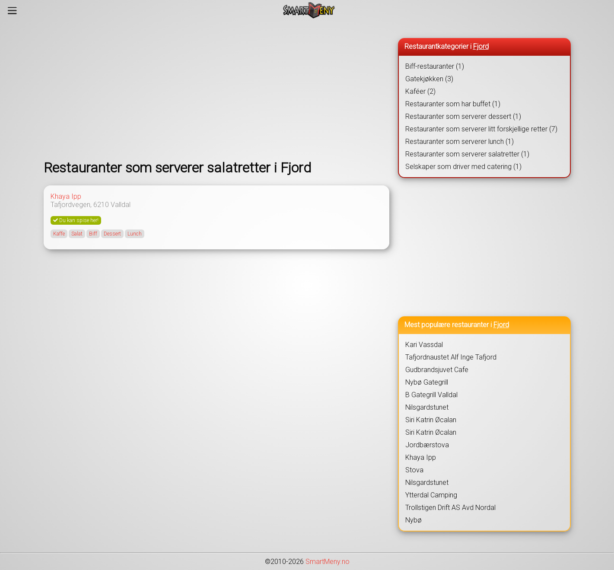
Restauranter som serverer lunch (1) (459, 141)
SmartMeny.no (327, 561)
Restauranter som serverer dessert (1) (463, 116)
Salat (77, 234)
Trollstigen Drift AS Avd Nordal (450, 507)
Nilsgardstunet (427, 407)
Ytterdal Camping (431, 495)
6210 (101, 205)
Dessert (112, 234)
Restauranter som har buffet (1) (452, 104)
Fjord (481, 46)
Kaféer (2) (420, 91)
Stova (414, 470)
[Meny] (12, 10)
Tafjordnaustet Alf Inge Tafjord (450, 357)
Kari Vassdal (424, 345)
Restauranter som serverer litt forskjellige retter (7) (481, 129)
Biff (93, 234)
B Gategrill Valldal (431, 395)
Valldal (120, 205)
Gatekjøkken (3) (429, 79)
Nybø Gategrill (426, 382)
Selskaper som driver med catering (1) (463, 166)
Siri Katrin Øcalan (430, 420)
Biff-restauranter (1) (434, 66)
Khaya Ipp (66, 196)
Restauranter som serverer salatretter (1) (467, 154)
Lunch (134, 234)
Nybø (413, 520)
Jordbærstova (427, 445)
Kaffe (59, 234)
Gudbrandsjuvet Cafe (436, 370)
